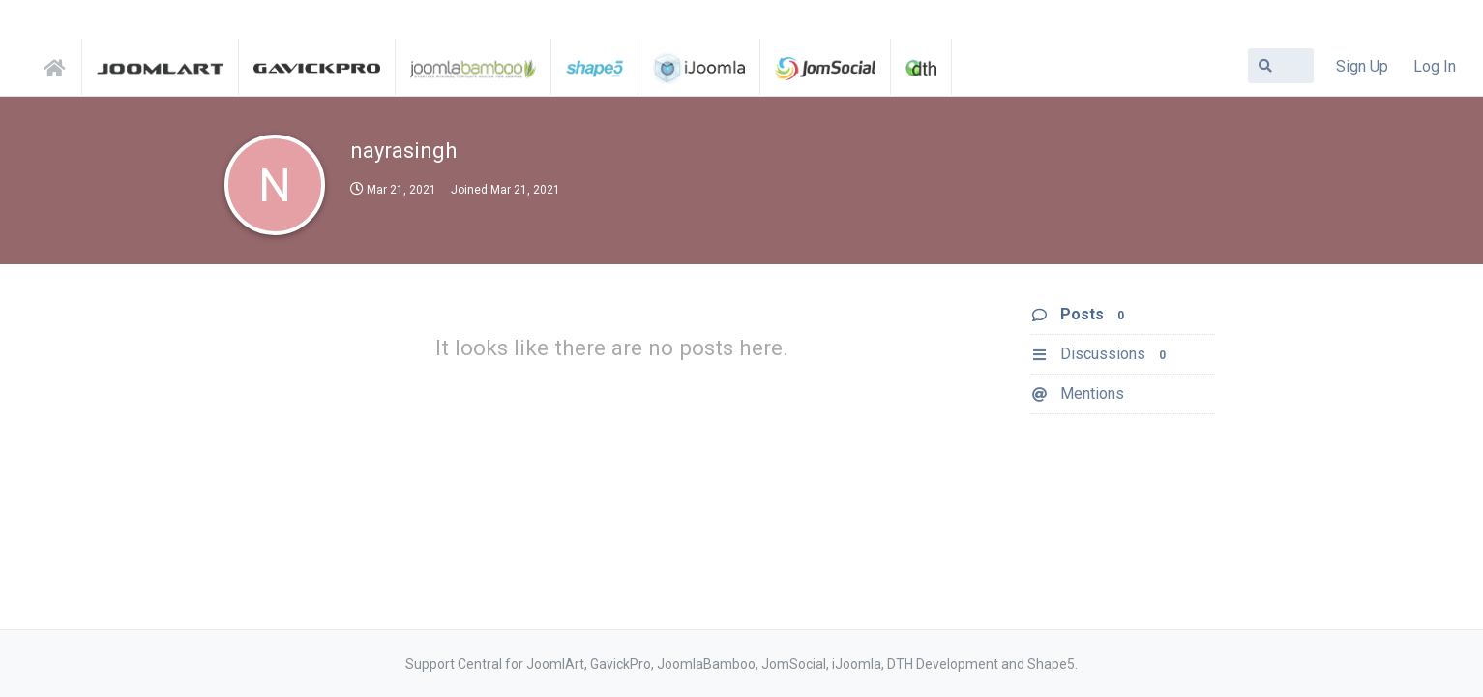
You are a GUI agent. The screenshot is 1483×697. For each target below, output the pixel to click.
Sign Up (1362, 66)
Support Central (60, 64)
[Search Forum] (1281, 65)
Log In (1434, 66)
